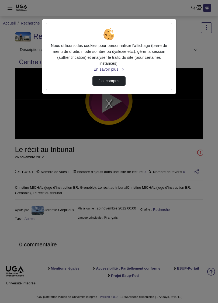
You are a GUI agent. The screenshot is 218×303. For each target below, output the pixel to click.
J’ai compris (109, 81)
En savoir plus (109, 69)
